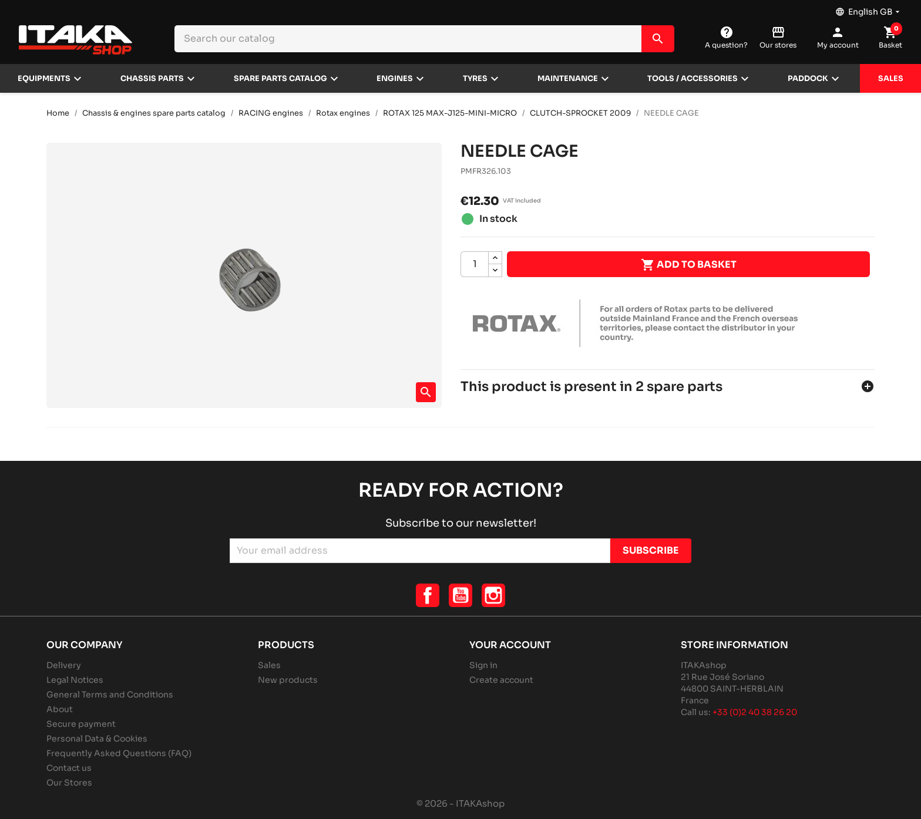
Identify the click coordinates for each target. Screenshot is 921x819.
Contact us (69, 768)
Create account (501, 680)
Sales (890, 78)
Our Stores (69, 782)
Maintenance (567, 78)
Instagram (493, 595)
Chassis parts (152, 78)
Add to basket (689, 265)
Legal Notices (74, 680)
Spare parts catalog (280, 78)
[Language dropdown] (868, 9)
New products (288, 680)
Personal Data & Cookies (96, 738)
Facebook (427, 595)
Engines (395, 78)
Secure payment (81, 724)
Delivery (63, 665)
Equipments (44, 78)
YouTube (460, 595)
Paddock (808, 78)
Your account (510, 645)
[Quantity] (474, 264)
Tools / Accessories (692, 78)
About (59, 709)
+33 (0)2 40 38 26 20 (754, 712)
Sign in (483, 665)
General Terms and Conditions (109, 694)
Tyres (475, 78)
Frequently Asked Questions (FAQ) (118, 753)
